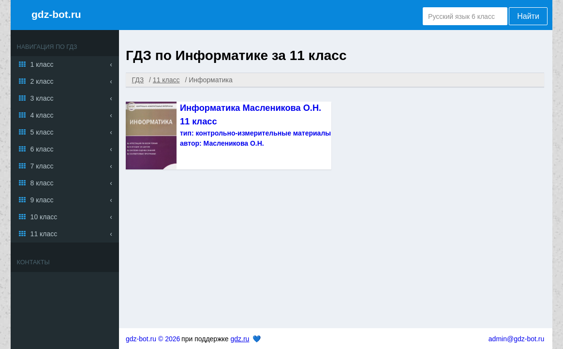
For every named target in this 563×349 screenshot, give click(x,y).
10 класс (44, 217)
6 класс (42, 149)
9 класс (42, 200)
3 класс (42, 98)
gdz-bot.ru (56, 14)
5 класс (42, 132)
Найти (528, 16)
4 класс (42, 115)
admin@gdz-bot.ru (516, 339)
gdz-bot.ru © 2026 (153, 339)
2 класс (42, 81)
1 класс (42, 64)
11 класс (44, 234)
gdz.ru (239, 339)
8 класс (42, 183)
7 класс (42, 166)
